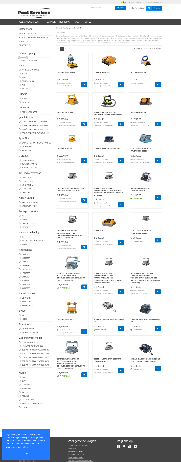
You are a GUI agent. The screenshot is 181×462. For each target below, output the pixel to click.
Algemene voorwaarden (153, 2)
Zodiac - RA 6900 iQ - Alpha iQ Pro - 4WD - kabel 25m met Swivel (145, 360)
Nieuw (158, 48)
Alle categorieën (30, 22)
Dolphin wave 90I (138, 112)
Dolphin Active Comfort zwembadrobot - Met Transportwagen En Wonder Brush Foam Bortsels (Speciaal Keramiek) (145, 277)
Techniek (50, 22)
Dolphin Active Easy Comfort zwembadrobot (107, 360)
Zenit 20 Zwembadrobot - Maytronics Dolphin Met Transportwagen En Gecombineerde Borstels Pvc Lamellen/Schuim (71, 363)
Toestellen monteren (75, 451)
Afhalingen (140, 2)
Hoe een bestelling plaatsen (78, 445)
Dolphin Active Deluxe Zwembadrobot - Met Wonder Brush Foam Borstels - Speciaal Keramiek (109, 191)
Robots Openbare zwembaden (34, 37)
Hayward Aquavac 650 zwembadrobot (140, 189)
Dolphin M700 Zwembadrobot (107, 149)
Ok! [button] (26, 453)
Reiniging (64, 22)
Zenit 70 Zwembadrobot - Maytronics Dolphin (141, 150)
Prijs (151, 48)
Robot (77, 22)
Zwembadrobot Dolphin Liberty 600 (145, 320)
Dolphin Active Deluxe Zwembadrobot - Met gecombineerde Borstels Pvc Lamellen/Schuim (71, 234)
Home (58, 28)
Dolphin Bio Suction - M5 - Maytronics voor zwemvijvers (108, 113)
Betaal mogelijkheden (75, 458)
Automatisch (76, 28)
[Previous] (58, 49)
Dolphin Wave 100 (65, 112)
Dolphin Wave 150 (138, 73)
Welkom (132, 2)
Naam (146, 48)
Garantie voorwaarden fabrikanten (80, 461)
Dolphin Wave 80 (64, 149)
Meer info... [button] (23, 447)
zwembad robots (27, 33)
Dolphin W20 (99, 231)
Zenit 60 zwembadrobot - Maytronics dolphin (141, 232)
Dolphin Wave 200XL (102, 73)
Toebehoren (25, 41)
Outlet (89, 22)
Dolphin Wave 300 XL (66, 73)
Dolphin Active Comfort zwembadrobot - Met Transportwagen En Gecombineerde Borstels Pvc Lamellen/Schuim (108, 277)
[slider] (19, 57)
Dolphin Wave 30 (64, 319)
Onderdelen (25, 45)
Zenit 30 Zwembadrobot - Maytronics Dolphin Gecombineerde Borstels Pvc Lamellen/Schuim (71, 276)
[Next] (82, 49)
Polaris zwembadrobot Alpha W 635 (109, 320)
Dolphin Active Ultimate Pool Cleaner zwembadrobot (70, 189)
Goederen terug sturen (76, 454)
